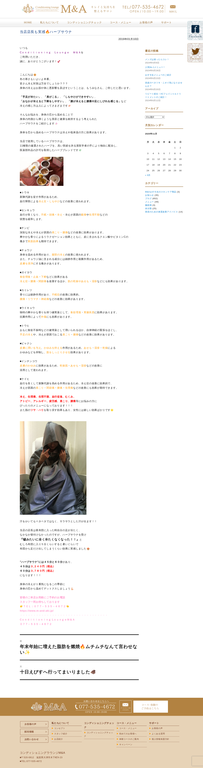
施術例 (148, 205)
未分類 (148, 208)
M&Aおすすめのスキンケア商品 (160, 192)
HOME (28, 22)
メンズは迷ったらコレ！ (157, 59)
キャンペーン (125, 744)
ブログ (148, 198)
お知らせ (149, 195)
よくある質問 (158, 733)
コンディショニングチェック (84, 22)
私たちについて (49, 22)
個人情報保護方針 (160, 739)
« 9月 (148, 175)
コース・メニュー (120, 22)
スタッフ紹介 (60, 733)
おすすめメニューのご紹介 (158, 75)
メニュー (149, 202)
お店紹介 (58, 739)
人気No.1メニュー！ (155, 67)
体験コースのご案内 (129, 739)
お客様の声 (146, 22)
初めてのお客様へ (128, 733)
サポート (166, 22)
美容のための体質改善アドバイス (161, 212)
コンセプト (59, 728)
